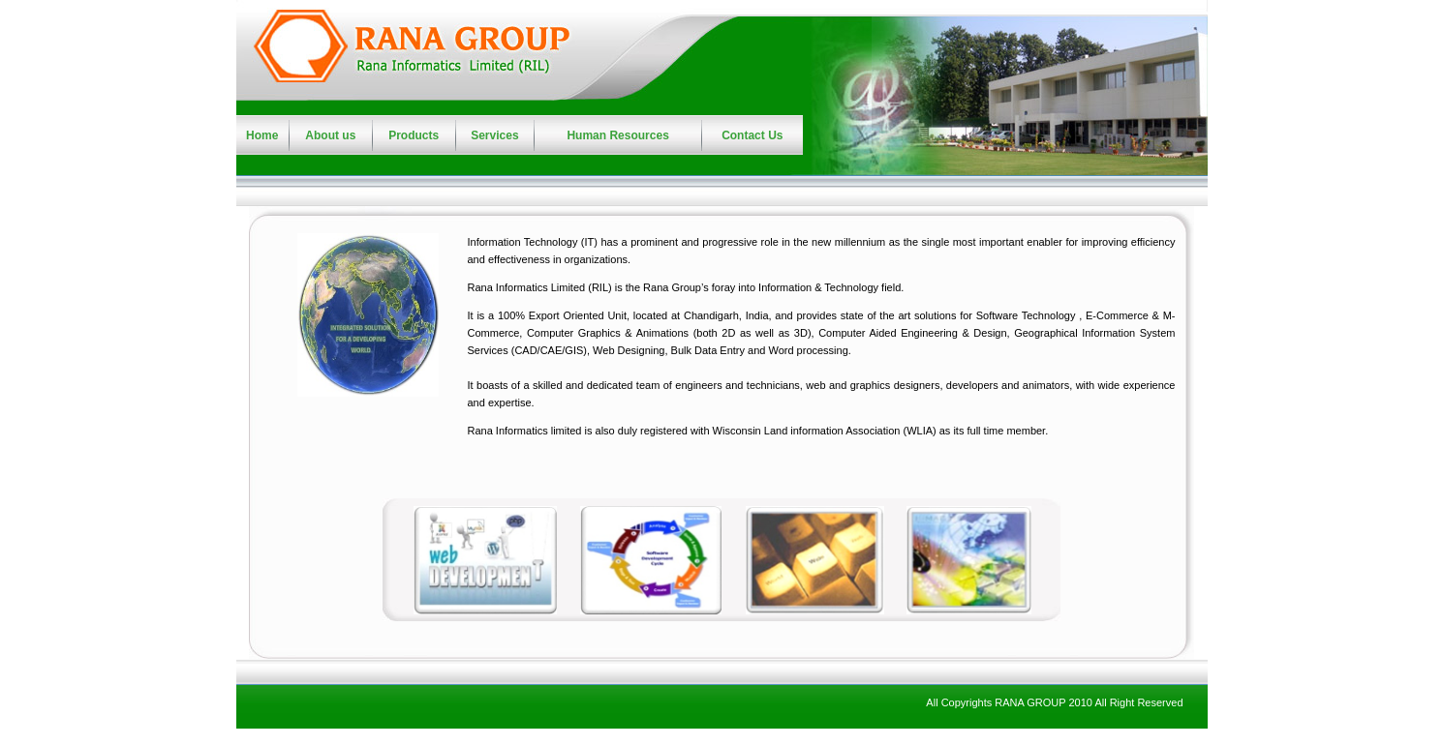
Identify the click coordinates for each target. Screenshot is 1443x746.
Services (494, 135)
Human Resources (617, 135)
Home (262, 135)
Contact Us (752, 135)
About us (330, 135)
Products (413, 135)
